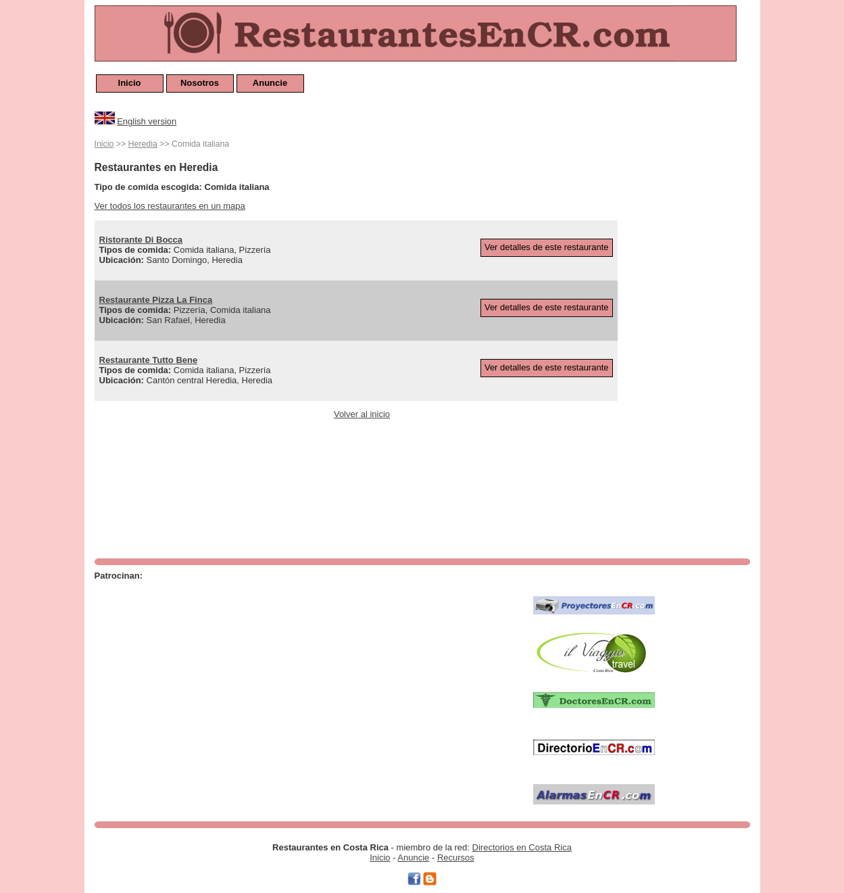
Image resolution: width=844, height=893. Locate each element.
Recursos (455, 857)
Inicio (129, 83)
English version (146, 121)
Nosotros (199, 83)
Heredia (142, 144)
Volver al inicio (362, 414)
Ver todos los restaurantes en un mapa (170, 206)
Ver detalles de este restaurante (547, 247)
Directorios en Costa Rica (522, 847)
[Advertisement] (696, 339)
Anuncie (270, 83)
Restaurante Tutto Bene (148, 360)
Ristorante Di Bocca (141, 240)
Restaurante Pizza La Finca (156, 300)
